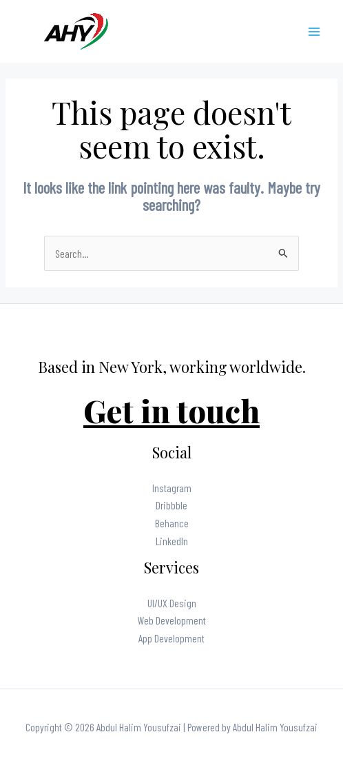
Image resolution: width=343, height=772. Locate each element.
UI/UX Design (171, 602)
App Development (171, 637)
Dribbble (171, 504)
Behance (172, 522)
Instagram (171, 487)
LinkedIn (172, 540)
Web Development (172, 620)
